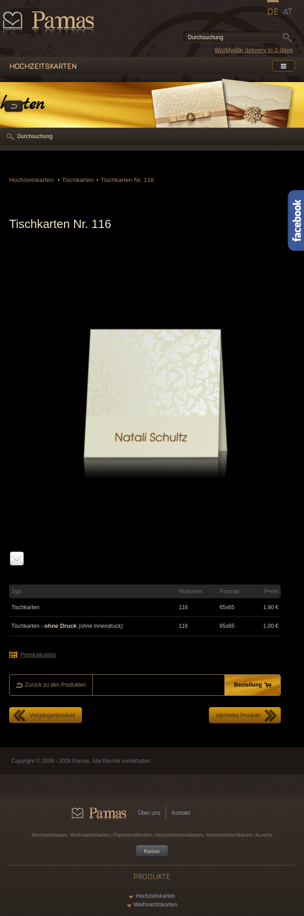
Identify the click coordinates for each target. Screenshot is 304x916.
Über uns (149, 813)
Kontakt (181, 813)
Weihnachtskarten (155, 904)
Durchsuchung (34, 136)
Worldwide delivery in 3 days (253, 50)
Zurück (14, 106)
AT (288, 11)
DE (273, 11)
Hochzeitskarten (32, 179)
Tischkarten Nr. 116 (127, 179)
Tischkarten (78, 179)
